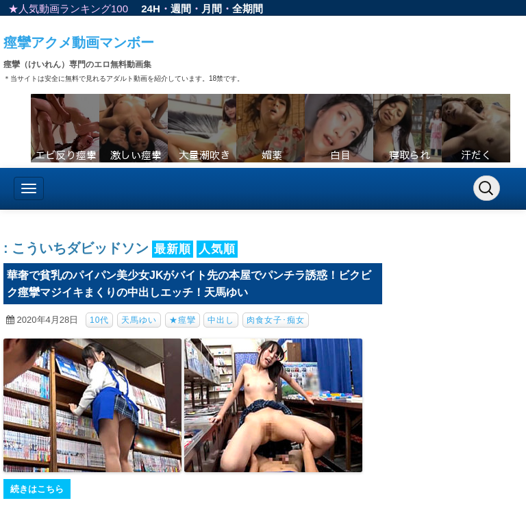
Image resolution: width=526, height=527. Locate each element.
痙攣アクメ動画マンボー (78, 42)
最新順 (172, 249)
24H (150, 8)
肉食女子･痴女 (276, 320)
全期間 (247, 8)
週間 (181, 8)
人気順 (217, 249)
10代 (99, 320)
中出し (221, 320)
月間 (211, 8)
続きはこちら (37, 489)
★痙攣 (182, 320)
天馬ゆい (139, 320)
